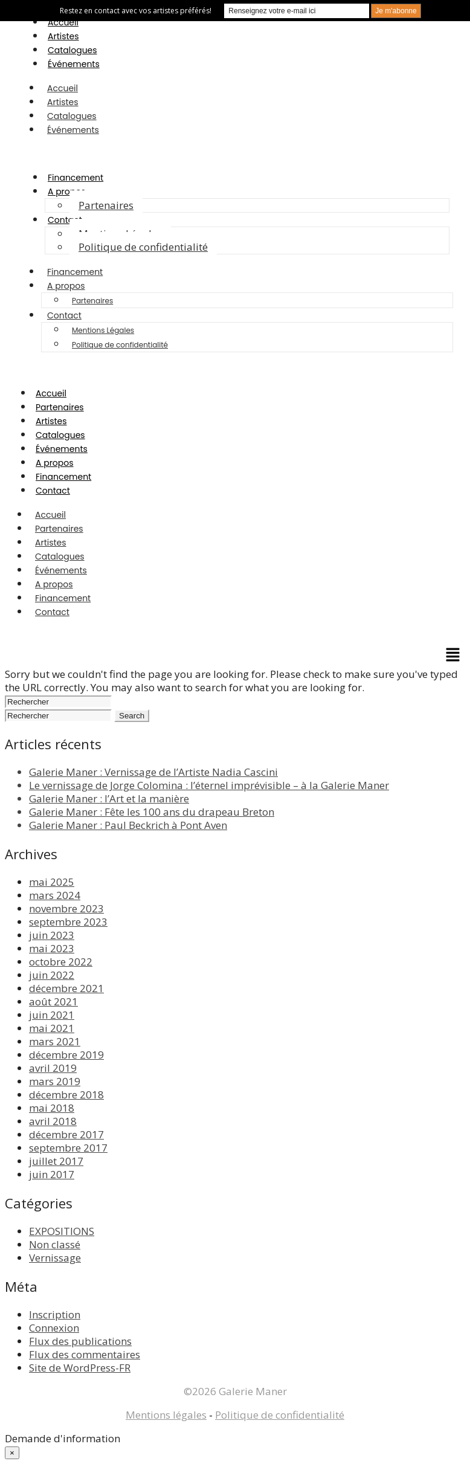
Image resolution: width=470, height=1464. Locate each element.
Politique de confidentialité (143, 247)
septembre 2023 (68, 922)
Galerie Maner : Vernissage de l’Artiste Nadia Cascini (153, 772)
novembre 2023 (66, 908)
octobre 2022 (60, 962)
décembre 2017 (66, 1134)
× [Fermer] (12, 1452)
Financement (75, 178)
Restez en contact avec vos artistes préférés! (135, 10)
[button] (453, 655)
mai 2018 (51, 1108)
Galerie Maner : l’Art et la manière (109, 798)
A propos (67, 191)
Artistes (63, 36)
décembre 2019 (66, 1055)
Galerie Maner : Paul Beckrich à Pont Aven (128, 825)
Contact (65, 220)
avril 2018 (53, 1121)
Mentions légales (166, 1415)
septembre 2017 (68, 1148)
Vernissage (55, 1258)
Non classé (54, 1244)
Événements (74, 64)
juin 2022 (51, 975)
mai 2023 (51, 948)
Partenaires (106, 205)
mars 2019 (54, 1081)
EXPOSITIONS (61, 1231)
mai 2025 (51, 882)
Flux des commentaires (84, 1354)
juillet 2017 (56, 1161)
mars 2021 (54, 1041)
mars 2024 (54, 895)
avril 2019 (53, 1068)
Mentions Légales (103, 330)
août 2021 (53, 1001)
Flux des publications (80, 1341)
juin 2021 (51, 1015)
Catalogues (72, 50)
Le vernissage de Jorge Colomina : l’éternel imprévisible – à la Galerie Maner (209, 785)
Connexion (54, 1328)
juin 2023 (51, 935)
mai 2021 (51, 1028)
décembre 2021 (66, 988)
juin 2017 (51, 1174)
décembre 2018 (66, 1094)
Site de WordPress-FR (79, 1368)
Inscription (54, 1314)
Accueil (63, 22)
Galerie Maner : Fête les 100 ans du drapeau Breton (151, 812)
